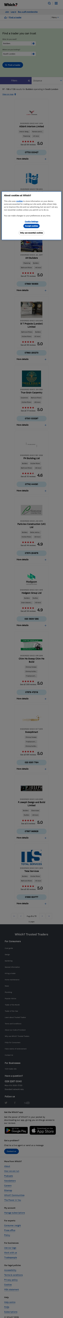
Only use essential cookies (31, 233)
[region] (31, 215)
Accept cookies (31, 226)
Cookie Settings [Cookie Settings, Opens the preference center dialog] (31, 221)
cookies (19, 201)
